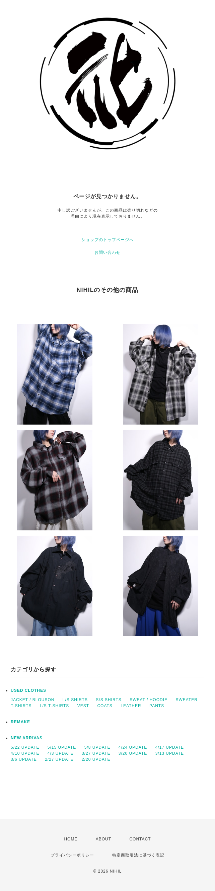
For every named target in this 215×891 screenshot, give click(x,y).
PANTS (156, 705)
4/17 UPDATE (169, 747)
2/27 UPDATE (59, 759)
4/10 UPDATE (25, 753)
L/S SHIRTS (75, 699)
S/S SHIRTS (108, 699)
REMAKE (20, 722)
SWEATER (186, 699)
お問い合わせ (107, 252)
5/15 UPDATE (62, 747)
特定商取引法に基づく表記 (138, 855)
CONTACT (140, 839)
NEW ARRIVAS (27, 738)
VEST (83, 705)
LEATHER (131, 705)
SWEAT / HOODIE (148, 699)
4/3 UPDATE (61, 753)
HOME (70, 839)
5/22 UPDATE (25, 747)
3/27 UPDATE (96, 753)
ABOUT (103, 839)
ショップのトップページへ (107, 239)
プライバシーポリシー (72, 855)
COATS (104, 705)
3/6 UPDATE (24, 759)
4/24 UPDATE (133, 747)
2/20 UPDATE (96, 759)
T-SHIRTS (21, 705)
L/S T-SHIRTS (54, 705)
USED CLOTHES (28, 690)
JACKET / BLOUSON (32, 699)
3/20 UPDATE (133, 753)
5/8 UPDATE (97, 747)
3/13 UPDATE (169, 753)
